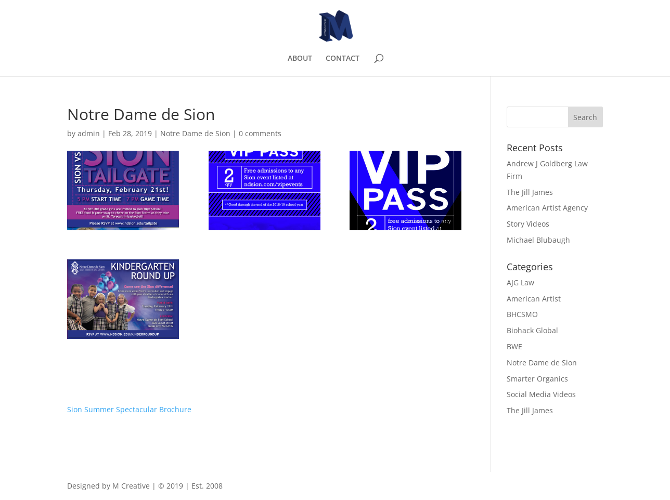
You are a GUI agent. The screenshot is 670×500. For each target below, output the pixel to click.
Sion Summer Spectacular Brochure (129, 409)
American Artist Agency (547, 208)
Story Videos (528, 224)
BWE (514, 346)
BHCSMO (522, 314)
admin (89, 133)
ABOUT (300, 59)
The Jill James (530, 192)
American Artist (534, 299)
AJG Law (520, 282)
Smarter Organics (537, 379)
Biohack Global (532, 330)
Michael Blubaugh (538, 240)
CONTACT (342, 59)
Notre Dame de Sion (195, 133)
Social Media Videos (541, 394)
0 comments (260, 133)
